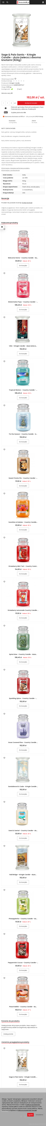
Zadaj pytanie (8, 1034)
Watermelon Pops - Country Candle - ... (23, 302)
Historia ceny (6, 93)
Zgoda (30, 1115)
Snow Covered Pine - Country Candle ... (23, 742)
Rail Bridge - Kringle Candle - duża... (23, 875)
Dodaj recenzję (27, 203)
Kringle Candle (14, 83)
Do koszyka (23, 266)
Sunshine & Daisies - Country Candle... (23, 522)
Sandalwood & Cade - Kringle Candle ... (23, 786)
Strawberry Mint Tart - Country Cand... (23, 566)
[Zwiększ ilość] (3, 103)
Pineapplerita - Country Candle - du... (23, 919)
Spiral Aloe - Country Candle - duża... (23, 654)
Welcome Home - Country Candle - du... (23, 258)
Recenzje (5, 198)
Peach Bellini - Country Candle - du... (23, 1007)
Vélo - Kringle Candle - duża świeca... (23, 346)
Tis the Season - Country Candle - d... (23, 434)
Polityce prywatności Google (27, 1110)
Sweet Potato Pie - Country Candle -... (23, 478)
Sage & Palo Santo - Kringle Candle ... (23, 1077)
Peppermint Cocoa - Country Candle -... (23, 963)
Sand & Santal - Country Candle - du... (23, 831)
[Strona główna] (23, 2)
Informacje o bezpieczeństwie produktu (15, 168)
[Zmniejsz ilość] (11, 103)
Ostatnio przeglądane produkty (15, 1042)
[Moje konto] (43, 2)
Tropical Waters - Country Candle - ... (23, 390)
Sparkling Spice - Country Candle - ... (23, 698)
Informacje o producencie (10, 170)
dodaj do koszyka (31, 103)
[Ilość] (7, 103)
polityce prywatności (33, 1105)
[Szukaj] (7, 2)
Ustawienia (39, 1115)
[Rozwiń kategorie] (3, 2)
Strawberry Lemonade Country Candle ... (23, 610)
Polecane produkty (9, 223)
